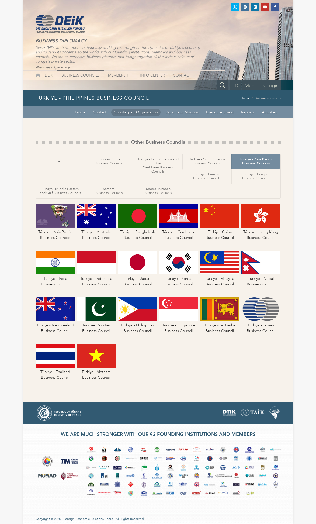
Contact (99, 112)
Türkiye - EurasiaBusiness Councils (207, 176)
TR (235, 85)
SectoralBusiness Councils (109, 191)
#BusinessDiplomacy (53, 67)
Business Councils (268, 98)
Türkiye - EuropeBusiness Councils (256, 176)
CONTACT (182, 75)
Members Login (262, 85)
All (60, 161)
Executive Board (220, 112)
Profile (80, 112)
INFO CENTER (152, 75)
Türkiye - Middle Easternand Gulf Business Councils (60, 191)
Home (245, 98)
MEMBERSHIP (119, 75)
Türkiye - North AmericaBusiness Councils (207, 161)
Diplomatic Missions (182, 112)
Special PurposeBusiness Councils (158, 191)
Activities (269, 112)
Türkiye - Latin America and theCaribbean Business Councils (158, 165)
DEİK (49, 75)
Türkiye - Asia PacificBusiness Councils (256, 161)
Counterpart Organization (136, 112)
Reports (247, 112)
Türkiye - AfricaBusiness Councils (109, 161)
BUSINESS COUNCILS (80, 75)
